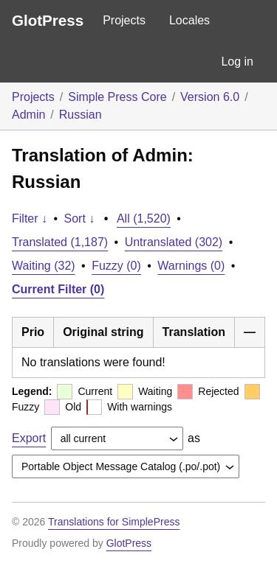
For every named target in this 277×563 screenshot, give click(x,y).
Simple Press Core (117, 97)
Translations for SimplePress (113, 522)
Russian (80, 114)
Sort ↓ (79, 218)
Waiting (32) (43, 265)
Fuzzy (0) (116, 265)
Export (29, 438)
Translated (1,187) (60, 242)
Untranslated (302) (174, 242)
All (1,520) (144, 218)
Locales (189, 20)
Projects (124, 20)
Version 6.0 (209, 97)
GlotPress (47, 20)
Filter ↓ (29, 218)
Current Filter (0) (58, 289)
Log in (237, 61)
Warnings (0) (191, 265)
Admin (28, 114)
